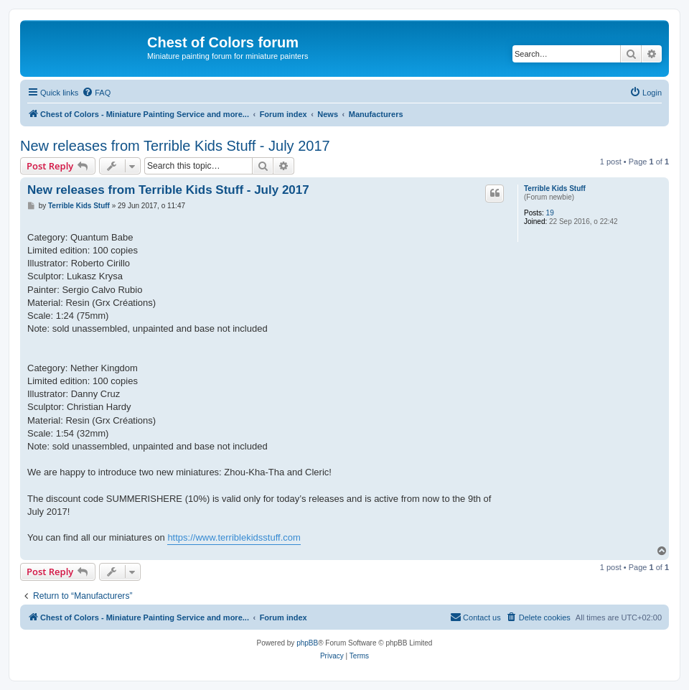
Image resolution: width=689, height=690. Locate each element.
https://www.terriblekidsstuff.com (233, 537)
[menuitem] (96, 92)
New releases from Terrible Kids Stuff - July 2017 (175, 146)
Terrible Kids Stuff (555, 188)
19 (550, 213)
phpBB (307, 643)
